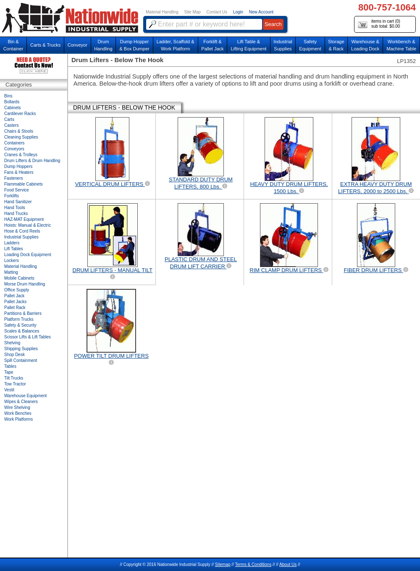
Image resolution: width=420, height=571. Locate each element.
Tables (10, 366)
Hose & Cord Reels (22, 231)
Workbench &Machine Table (401, 45)
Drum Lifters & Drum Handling (32, 160)
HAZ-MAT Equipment (24, 219)
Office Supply (16, 290)
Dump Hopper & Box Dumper (134, 45)
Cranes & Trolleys (20, 154)
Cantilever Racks (20, 113)
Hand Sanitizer (18, 201)
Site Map (192, 12)
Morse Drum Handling (24, 284)
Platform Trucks (18, 319)
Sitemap (223, 564)
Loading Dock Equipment (27, 254)
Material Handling (162, 12)
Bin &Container (13, 45)
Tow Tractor (15, 384)
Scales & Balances (21, 331)
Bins (8, 96)
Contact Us (217, 12)
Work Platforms (18, 419)
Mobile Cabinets (19, 278)
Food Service (16, 190)
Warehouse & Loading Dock (365, 45)
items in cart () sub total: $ (379, 24)
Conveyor (77, 44)
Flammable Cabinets (23, 184)
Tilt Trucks (13, 378)
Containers (14, 143)
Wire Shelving (17, 407)
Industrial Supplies (21, 237)
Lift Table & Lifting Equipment (248, 45)
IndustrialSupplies (282, 45)
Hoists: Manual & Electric (27, 225)
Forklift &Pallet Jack (212, 45)
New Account (261, 12)
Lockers (11, 260)
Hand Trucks (16, 213)
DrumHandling (103, 45)
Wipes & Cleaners (21, 401)
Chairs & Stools (18, 131)
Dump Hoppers (18, 166)
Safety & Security (20, 325)
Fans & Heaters (18, 172)
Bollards (11, 102)
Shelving (12, 343)
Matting (11, 272)
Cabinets (12, 107)
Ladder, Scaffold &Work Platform (175, 45)
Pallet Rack (15, 307)
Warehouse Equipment (25, 395)
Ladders (11, 243)
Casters (11, 125)
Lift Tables (13, 248)
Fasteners (13, 178)
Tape (8, 372)
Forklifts (11, 196)
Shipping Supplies (21, 348)
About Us (288, 564)
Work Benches (18, 413)
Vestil (9, 390)
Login (238, 12)
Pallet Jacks (15, 301)
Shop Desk (14, 354)
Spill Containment (20, 360)
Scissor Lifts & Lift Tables (27, 337)
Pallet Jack (14, 295)
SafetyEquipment (310, 45)
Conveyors (14, 149)
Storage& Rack (336, 45)
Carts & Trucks (45, 44)
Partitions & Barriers (23, 313)
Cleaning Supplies (21, 137)
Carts (9, 119)
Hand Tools (14, 207)
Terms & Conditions (253, 564)
